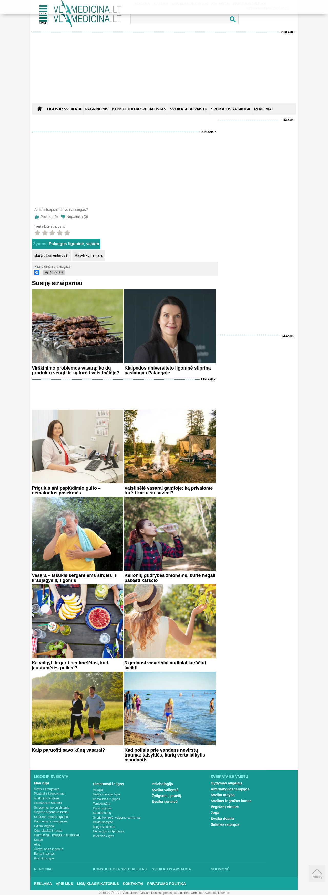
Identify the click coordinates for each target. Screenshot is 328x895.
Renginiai (43, 869)
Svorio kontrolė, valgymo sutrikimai (116, 817)
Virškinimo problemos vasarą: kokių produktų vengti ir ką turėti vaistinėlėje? (75, 370)
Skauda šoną (102, 813)
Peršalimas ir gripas (106, 799)
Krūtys (38, 840)
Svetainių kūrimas (217, 893)
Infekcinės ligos (103, 836)
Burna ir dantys (44, 854)
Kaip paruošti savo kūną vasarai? (68, 750)
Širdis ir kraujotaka (46, 789)
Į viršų (316, 874)
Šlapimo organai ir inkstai (51, 812)
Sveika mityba (223, 795)
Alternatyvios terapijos (230, 789)
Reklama (287, 32)
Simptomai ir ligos (108, 784)
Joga (215, 813)
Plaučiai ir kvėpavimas (49, 793)
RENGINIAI (263, 109)
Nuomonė (220, 869)
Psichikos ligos (44, 858)
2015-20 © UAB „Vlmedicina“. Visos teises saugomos (135, 893)
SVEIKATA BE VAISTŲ (188, 109)
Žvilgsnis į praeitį (166, 796)
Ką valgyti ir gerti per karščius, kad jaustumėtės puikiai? (70, 665)
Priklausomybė (103, 822)
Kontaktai (133, 884)
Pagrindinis (97, 109)
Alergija (98, 790)
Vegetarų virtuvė (225, 807)
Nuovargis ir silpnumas (108, 831)
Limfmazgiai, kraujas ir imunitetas (56, 835)
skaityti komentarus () (51, 255)
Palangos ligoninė (66, 244)
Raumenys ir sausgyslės (50, 821)
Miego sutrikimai (104, 827)
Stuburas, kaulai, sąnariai (51, 817)
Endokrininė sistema (48, 803)
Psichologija (162, 784)
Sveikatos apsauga (171, 869)
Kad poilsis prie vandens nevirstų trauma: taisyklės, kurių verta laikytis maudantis (164, 755)
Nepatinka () (77, 217)
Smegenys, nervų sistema (51, 807)
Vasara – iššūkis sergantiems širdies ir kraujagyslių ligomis (74, 578)
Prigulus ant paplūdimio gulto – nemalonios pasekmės (66, 490)
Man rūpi (41, 783)
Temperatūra (101, 804)
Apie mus (64, 884)
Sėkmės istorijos (225, 824)
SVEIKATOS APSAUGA (230, 109)
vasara (92, 244)
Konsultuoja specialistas (120, 869)
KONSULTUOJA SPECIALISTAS (139, 109)
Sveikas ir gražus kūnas (231, 801)
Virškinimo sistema (47, 798)
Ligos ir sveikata (64, 109)
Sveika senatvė (165, 802)
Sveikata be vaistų (229, 776)
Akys (37, 844)
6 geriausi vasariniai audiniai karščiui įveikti (165, 665)
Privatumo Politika (166, 884)
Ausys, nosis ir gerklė (48, 849)
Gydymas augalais (226, 783)
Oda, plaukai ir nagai (48, 830)
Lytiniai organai (44, 826)
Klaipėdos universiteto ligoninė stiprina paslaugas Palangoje (167, 370)
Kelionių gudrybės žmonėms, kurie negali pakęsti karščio (169, 578)
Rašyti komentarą (89, 255)
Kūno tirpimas (102, 808)
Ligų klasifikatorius (98, 884)
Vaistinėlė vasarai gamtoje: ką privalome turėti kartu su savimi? (168, 490)
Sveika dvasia (222, 819)
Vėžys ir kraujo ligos (106, 794)
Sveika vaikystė (165, 790)
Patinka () (49, 217)
